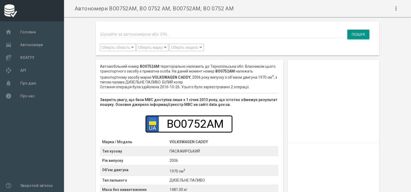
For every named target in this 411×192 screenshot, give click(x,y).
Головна (20, 32)
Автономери (24, 45)
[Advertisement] (333, 97)
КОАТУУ (19, 57)
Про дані (20, 83)
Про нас (20, 96)
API (15, 70)
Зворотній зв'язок (29, 185)
